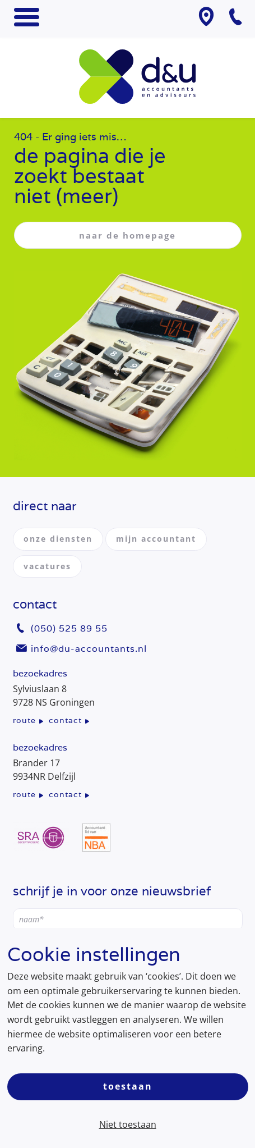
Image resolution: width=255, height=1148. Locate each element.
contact (65, 720)
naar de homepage (127, 235)
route (24, 720)
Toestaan (127, 1086)
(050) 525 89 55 (69, 628)
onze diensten (58, 538)
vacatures (47, 566)
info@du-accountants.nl (89, 649)
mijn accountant (156, 538)
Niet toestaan (127, 1124)
